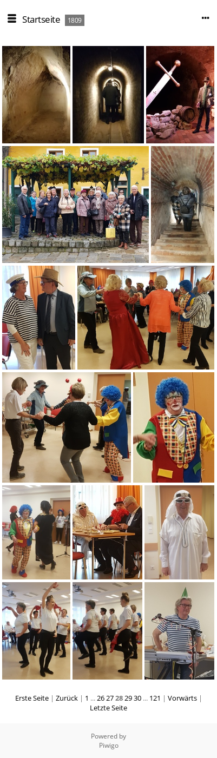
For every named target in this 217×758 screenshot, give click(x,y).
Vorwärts (182, 698)
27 (110, 698)
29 (128, 698)
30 (137, 698)
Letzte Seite (108, 708)
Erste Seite (32, 698)
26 (100, 698)
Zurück (67, 698)
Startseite (41, 19)
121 (155, 698)
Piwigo (109, 745)
